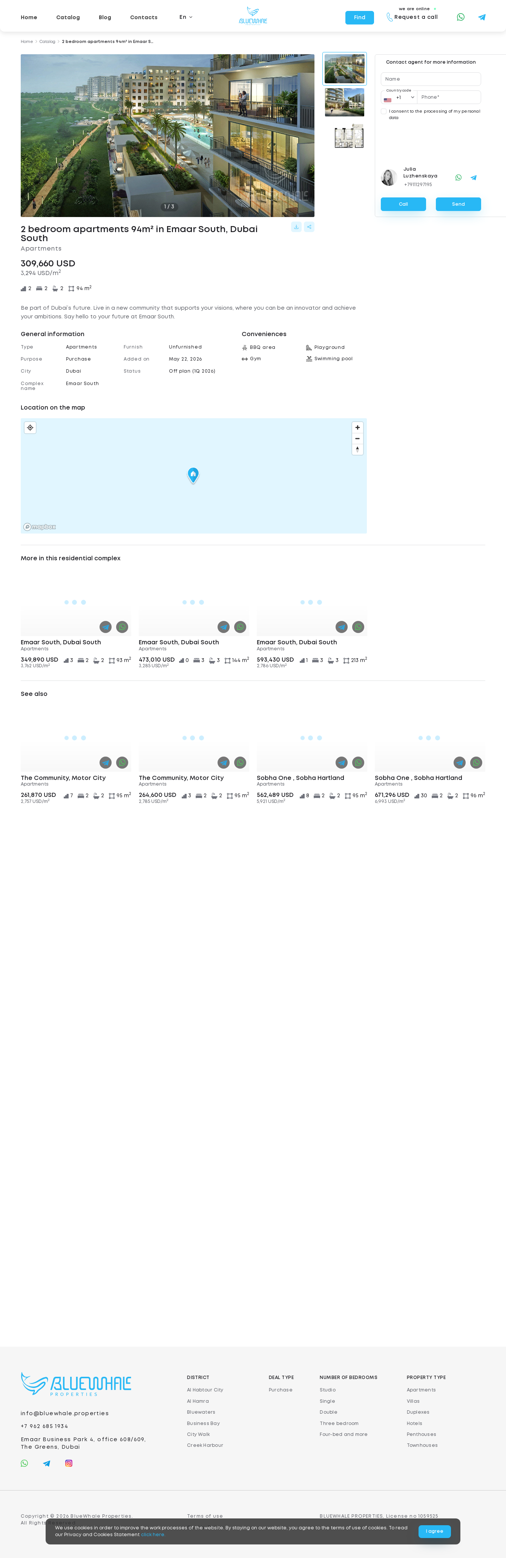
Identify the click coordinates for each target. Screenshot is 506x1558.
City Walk (198, 1435)
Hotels (414, 1424)
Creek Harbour (205, 1445)
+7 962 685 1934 (44, 1426)
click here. (153, 1535)
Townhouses (422, 1445)
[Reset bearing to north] (357, 449)
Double (328, 1412)
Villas (413, 1401)
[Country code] (399, 97)
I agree (434, 1531)
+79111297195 (418, 185)
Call (403, 204)
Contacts (144, 17)
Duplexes (418, 1412)
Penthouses (421, 1435)
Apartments (421, 1390)
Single (327, 1401)
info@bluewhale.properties (65, 1413)
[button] (193, 475)
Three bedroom (339, 1424)
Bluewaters (201, 1412)
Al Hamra (198, 1401)
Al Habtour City (205, 1390)
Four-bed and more (344, 1435)
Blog (105, 17)
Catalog (68, 17)
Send (458, 204)
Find (359, 17)
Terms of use (205, 1516)
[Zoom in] (357, 427)
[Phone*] (449, 97)
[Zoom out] (357, 438)
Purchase (281, 1390)
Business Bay (203, 1424)
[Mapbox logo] (39, 527)
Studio (327, 1390)
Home (29, 17)
